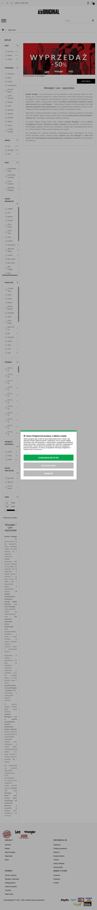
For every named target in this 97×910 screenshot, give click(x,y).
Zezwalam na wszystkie (48, 457)
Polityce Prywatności (35, 449)
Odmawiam (48, 473)
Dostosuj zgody (48, 465)
